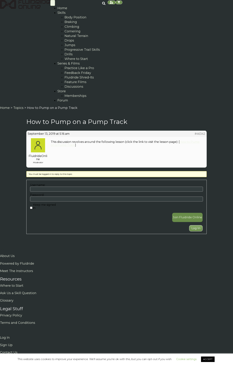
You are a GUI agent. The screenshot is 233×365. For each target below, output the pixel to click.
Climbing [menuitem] (72, 27)
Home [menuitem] (62, 8)
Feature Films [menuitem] (75, 82)
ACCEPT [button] (207, 359)
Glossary (6, 300)
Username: (37, 185)
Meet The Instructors (16, 271)
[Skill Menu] (52, 3)
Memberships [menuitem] (75, 96)
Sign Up (6, 345)
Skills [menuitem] (61, 13)
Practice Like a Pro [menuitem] (79, 68)
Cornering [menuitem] (72, 31)
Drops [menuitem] (69, 40)
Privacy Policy (11, 315)
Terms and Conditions (17, 323)
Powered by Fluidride (17, 263)
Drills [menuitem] (69, 54)
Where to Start (11, 286)
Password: (37, 195)
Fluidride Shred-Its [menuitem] (79, 77)
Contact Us (9, 352)
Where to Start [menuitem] (76, 59)
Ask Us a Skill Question (18, 293)
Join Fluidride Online (187, 217)
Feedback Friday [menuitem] (78, 73)
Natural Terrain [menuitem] (76, 36)
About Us (7, 256)
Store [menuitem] (61, 91)
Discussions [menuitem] (74, 87)
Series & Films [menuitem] (68, 63)
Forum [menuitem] (62, 100)
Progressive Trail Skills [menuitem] (82, 50)
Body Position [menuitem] (75, 17)
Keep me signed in (44, 206)
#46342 (200, 133)
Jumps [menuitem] (70, 45)
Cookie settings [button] (186, 359)
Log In (195, 228)
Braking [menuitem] (71, 22)
